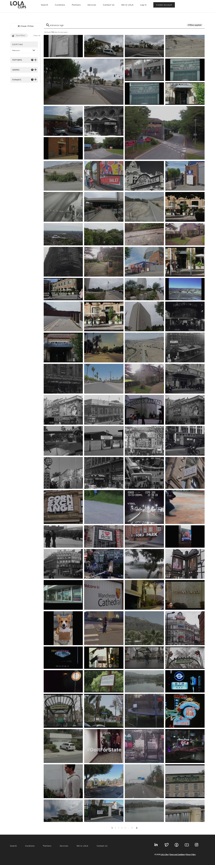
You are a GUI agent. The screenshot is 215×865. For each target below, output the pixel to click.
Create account (164, 5)
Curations (60, 5)
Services (92, 5)
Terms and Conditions (177, 854)
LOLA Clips (164, 854)
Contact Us (109, 5)
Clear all (36, 35)
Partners (76, 5)
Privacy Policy (191, 854)
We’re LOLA (127, 5)
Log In (143, 5)
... (128, 828)
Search (44, 5)
